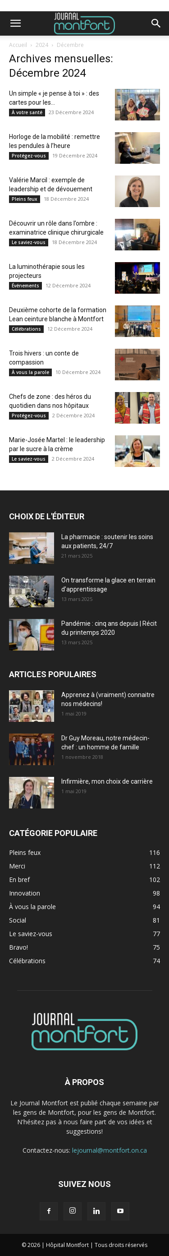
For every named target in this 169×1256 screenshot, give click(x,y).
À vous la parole (30, 372)
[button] (15, 23)
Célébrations (26, 329)
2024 (42, 45)
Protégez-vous (29, 155)
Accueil (18, 45)
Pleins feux (24, 199)
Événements (25, 285)
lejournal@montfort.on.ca (109, 1150)
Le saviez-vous (29, 242)
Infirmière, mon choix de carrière (107, 781)
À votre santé (27, 112)
